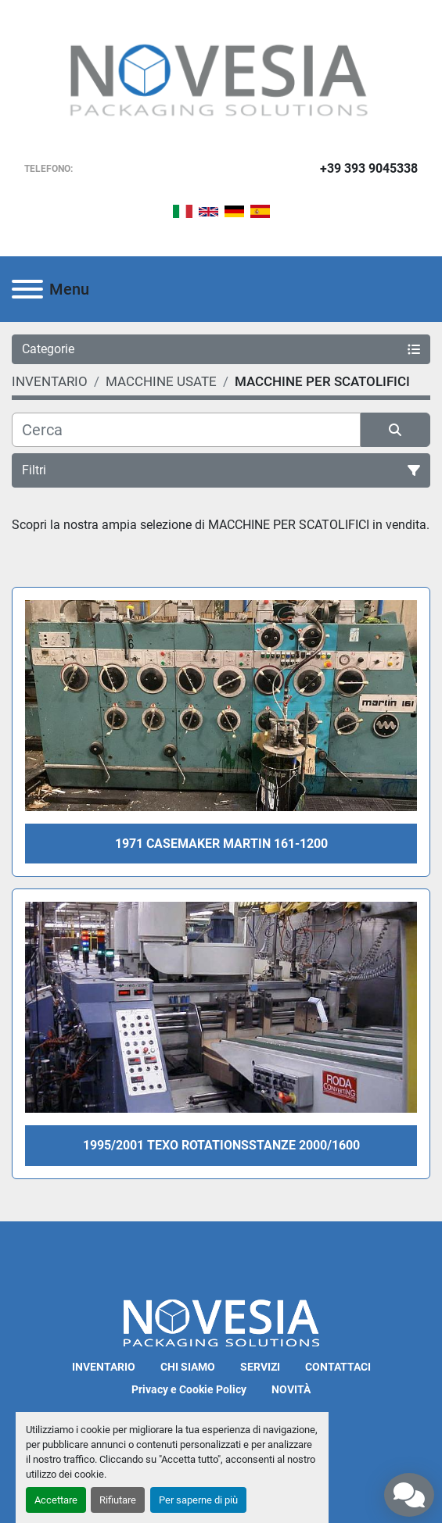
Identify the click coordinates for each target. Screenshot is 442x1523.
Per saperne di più (198, 1500)
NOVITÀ (291, 1389)
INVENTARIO (103, 1366)
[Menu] (27, 289)
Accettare (55, 1500)
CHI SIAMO (187, 1366)
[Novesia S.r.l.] (221, 1321)
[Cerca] (186, 430)
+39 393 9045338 (369, 168)
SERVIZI (260, 1366)
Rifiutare (117, 1500)
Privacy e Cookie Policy (188, 1389)
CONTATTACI (338, 1366)
